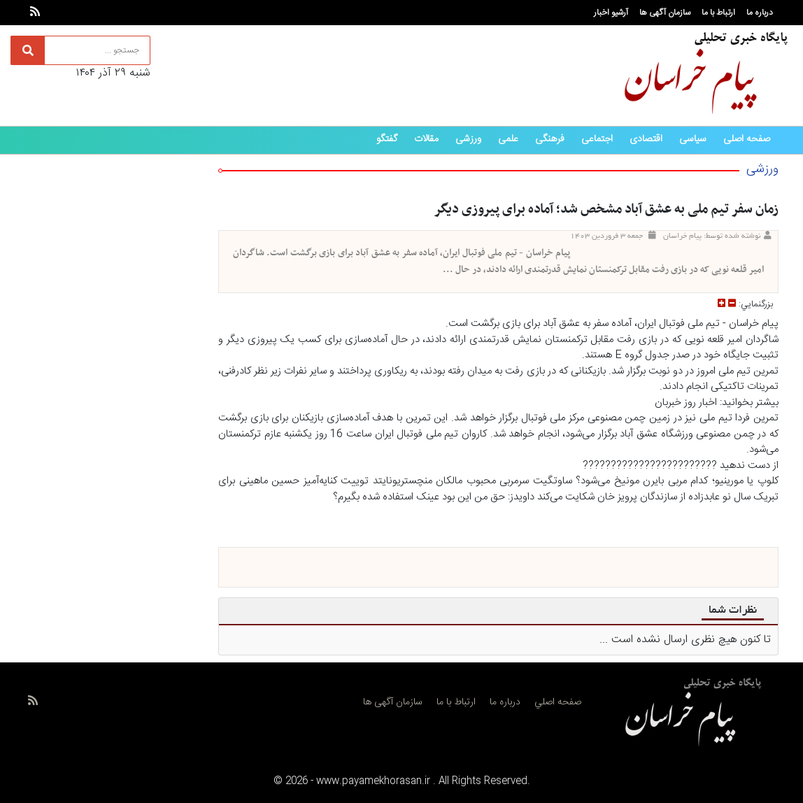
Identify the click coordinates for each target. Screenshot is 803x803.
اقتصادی (646, 139)
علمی (508, 139)
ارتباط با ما (718, 13)
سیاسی (692, 139)
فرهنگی (549, 139)
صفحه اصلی (746, 139)
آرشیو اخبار (611, 13)
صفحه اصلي (557, 702)
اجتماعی (597, 139)
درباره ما (759, 13)
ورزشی (468, 139)
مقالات (426, 139)
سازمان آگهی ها (664, 13)
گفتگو (386, 139)
